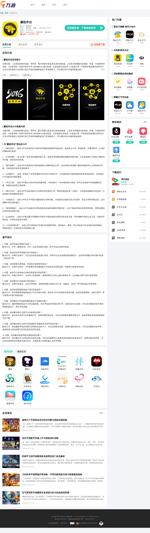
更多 (101, 413)
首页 (32, 5)
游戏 (43, 5)
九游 (1, 13)
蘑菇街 (143, 137)
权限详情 (39, 32)
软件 (54, 5)
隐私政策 (48, 32)
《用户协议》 (64, 523)
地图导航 (27, 75)
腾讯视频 (125, 179)
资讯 (65, 5)
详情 (116, 142)
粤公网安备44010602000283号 (86, 523)
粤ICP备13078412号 (61, 519)
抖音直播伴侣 (116, 137)
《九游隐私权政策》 (53, 523)
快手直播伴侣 (130, 137)
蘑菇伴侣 (13, 13)
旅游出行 (14, 75)
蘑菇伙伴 (116, 155)
